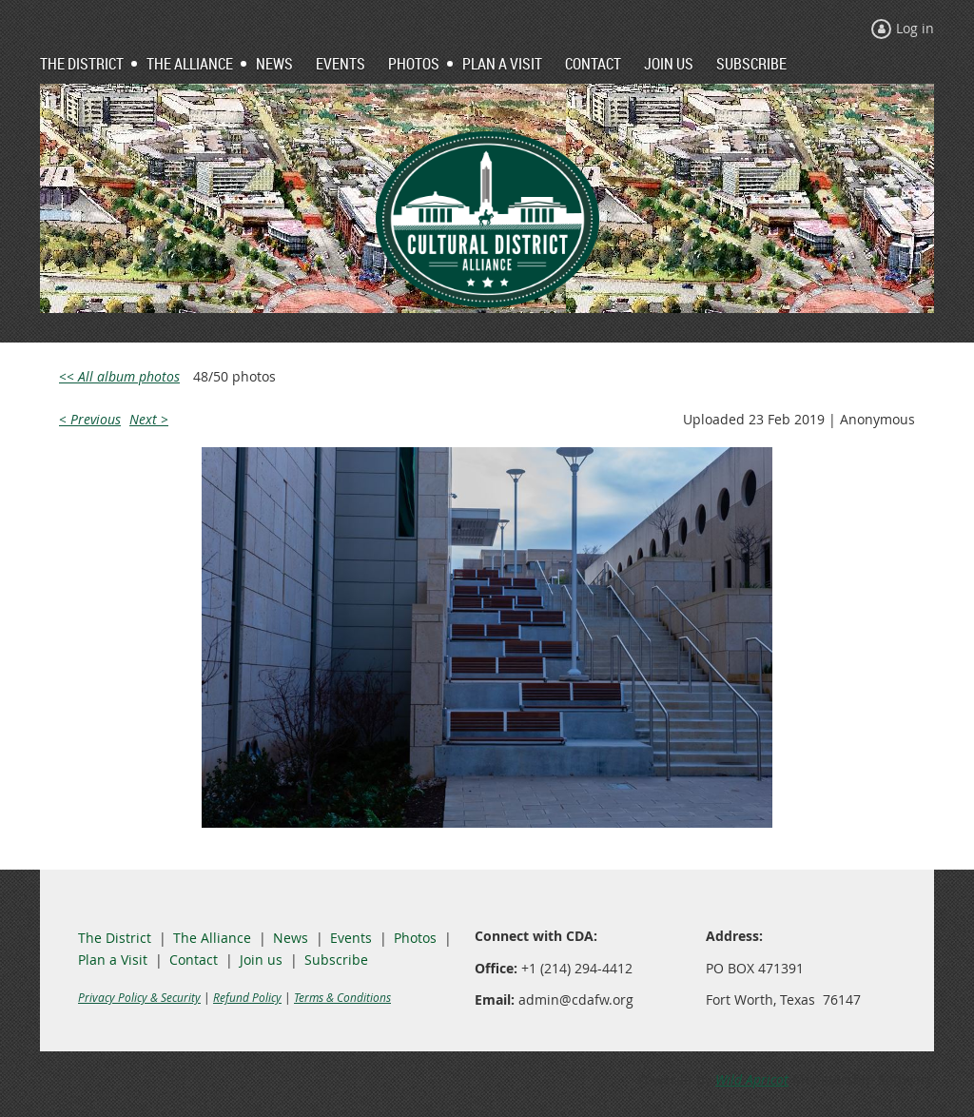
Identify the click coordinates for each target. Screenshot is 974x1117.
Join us (261, 959)
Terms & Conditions (342, 997)
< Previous (90, 419)
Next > (148, 419)
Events (351, 938)
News (290, 938)
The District (114, 938)
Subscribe (336, 959)
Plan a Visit (112, 959)
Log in (915, 28)
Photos (415, 938)
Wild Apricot (752, 1079)
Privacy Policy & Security (139, 997)
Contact (193, 959)
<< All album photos (119, 376)
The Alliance (212, 938)
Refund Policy (247, 997)
